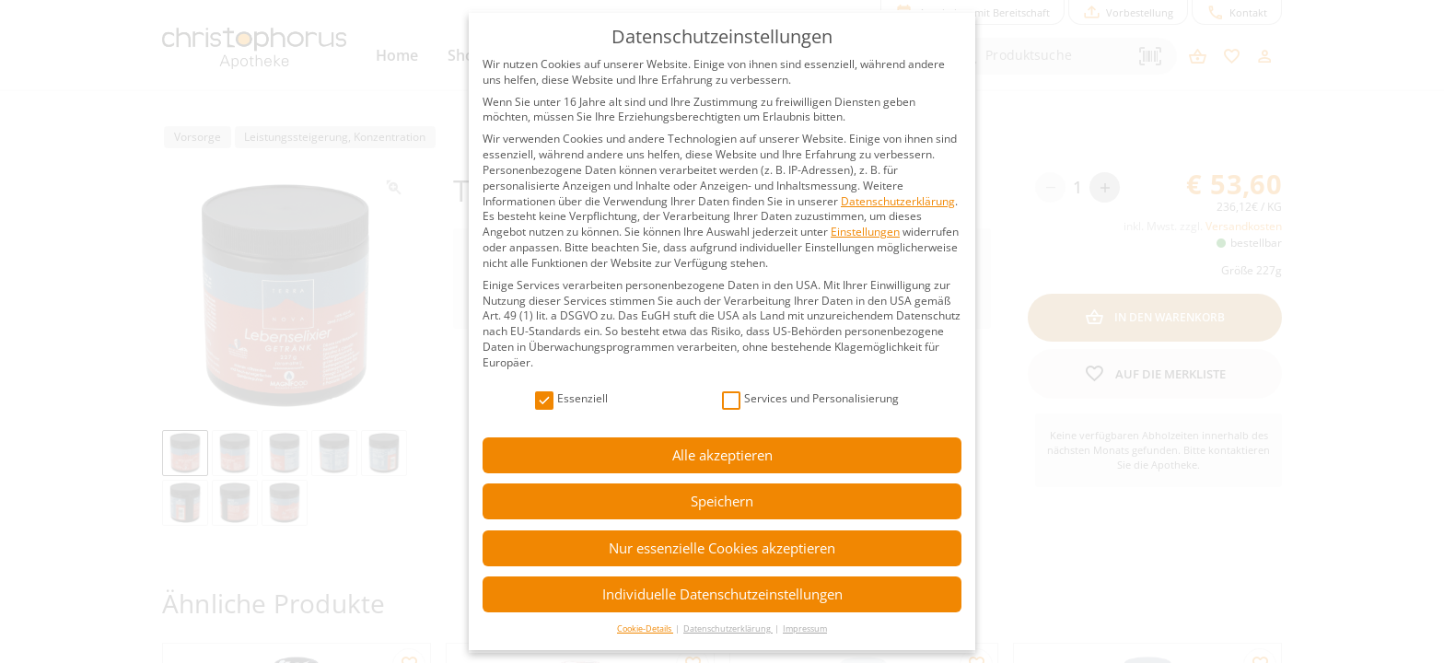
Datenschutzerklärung (898, 201)
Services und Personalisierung (810, 399)
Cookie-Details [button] (645, 628)
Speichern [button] (722, 501)
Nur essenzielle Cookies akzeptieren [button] (722, 548)
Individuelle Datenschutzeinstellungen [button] (722, 594)
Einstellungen (865, 231)
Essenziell (571, 399)
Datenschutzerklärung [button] (728, 628)
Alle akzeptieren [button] (722, 455)
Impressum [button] (805, 628)
